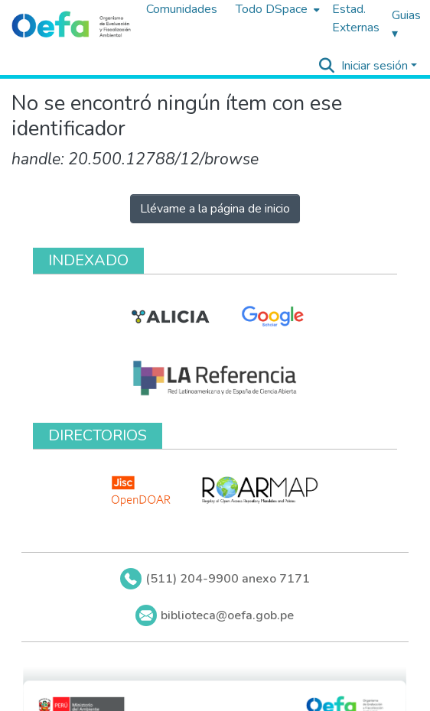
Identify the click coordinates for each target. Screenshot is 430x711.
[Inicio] (71, 25)
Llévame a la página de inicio (215, 208)
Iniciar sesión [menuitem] (374, 65)
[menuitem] (276, 9)
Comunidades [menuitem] (181, 9)
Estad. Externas (356, 18)
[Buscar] (327, 66)
